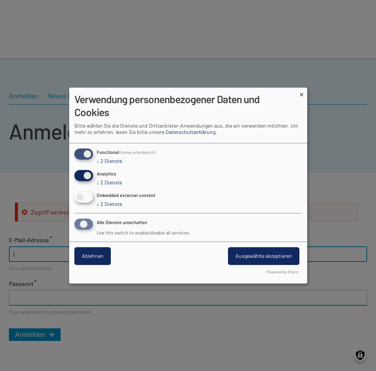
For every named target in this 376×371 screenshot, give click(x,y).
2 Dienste (109, 161)
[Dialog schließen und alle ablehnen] (301, 92)
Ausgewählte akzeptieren (263, 256)
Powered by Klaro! (282, 271)
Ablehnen (92, 256)
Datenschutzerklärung (190, 132)
